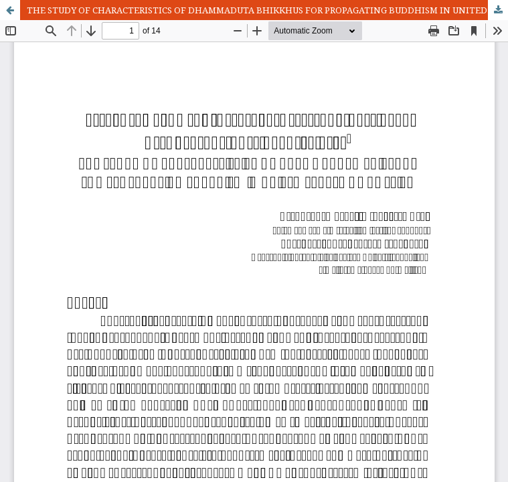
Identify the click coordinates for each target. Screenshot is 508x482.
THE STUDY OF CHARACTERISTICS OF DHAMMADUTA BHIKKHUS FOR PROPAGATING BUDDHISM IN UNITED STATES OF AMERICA (267, 10)
